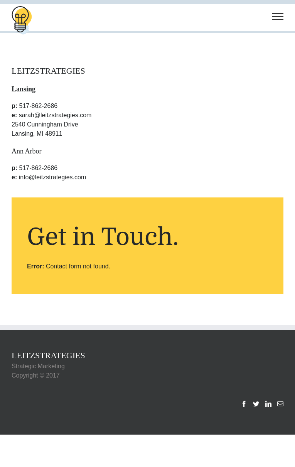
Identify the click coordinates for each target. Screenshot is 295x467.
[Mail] (280, 404)
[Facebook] (244, 404)
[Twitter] (256, 404)
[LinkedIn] (268, 404)
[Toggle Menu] (277, 16)
